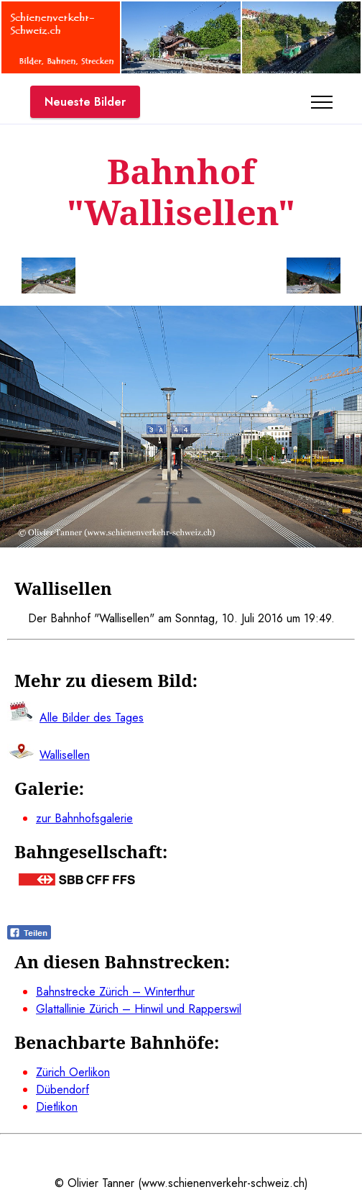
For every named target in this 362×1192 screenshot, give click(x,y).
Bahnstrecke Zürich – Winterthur (115, 991)
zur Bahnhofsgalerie (84, 818)
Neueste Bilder (85, 102)
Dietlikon (57, 1106)
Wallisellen (65, 755)
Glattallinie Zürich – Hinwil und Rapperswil (138, 1009)
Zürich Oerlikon (73, 1072)
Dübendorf (62, 1089)
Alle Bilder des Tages (92, 717)
